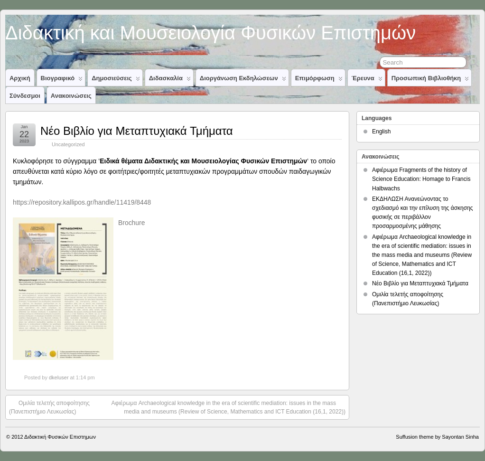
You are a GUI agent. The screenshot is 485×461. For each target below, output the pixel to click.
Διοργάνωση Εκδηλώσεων (243, 80)
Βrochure (131, 222)
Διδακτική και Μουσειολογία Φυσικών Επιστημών (210, 32)
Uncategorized (68, 144)
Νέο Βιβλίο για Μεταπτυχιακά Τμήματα (136, 130)
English (381, 131)
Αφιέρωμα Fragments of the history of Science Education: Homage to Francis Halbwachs (421, 179)
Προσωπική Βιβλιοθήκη (430, 80)
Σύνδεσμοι (24, 95)
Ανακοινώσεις (71, 95)
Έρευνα (367, 80)
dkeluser (59, 377)
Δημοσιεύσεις (116, 80)
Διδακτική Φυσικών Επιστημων (60, 437)
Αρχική (19, 78)
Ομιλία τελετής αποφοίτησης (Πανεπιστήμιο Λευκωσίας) (49, 407)
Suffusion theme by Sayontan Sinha (437, 437)
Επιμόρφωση (319, 80)
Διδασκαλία (170, 80)
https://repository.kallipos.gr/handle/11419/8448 (82, 202)
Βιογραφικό (62, 80)
